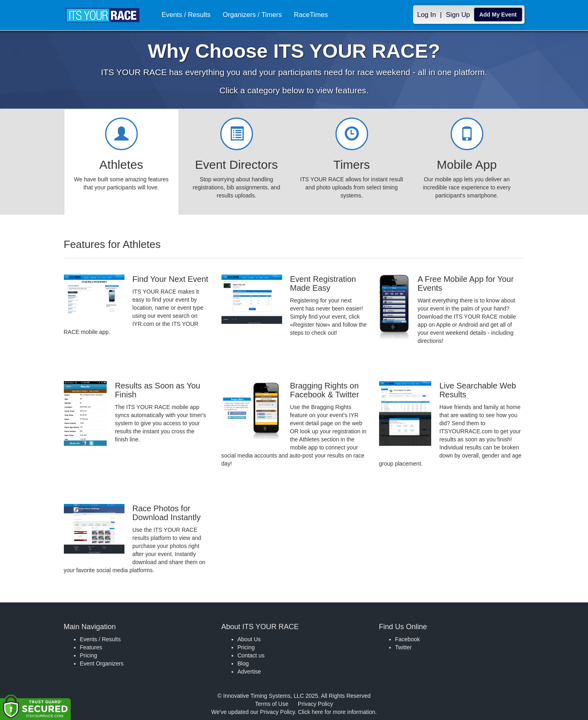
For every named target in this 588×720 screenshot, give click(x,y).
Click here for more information (336, 712)
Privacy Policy (315, 704)
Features (91, 647)
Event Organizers (102, 663)
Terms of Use (271, 704)
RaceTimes (311, 15)
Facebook (407, 639)
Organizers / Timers (252, 15)
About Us (249, 639)
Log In (426, 15)
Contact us (251, 655)
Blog (243, 663)
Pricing (88, 655)
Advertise (249, 671)
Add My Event (498, 14)
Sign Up (458, 15)
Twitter (403, 647)
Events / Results (186, 15)
